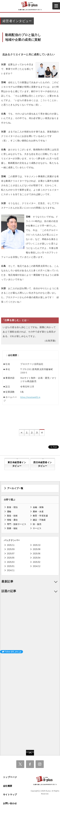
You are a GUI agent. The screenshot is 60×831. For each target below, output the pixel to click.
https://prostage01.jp (30, 397)
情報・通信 (12, 519)
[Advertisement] (24, 676)
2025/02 (36, 562)
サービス (37, 528)
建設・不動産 (39, 519)
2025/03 (11, 562)
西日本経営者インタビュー (42, 464)
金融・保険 (38, 507)
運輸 (9, 511)
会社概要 (7, 785)
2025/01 (11, 566)
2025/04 (36, 557)
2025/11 (11, 545)
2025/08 (36, 549)
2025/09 (11, 549)
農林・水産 (38, 511)
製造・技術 (12, 515)
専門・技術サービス (16, 524)
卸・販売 (37, 524)
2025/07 (11, 553)
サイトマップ (10, 794)
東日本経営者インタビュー (17, 464)
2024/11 (11, 570)
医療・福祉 (12, 528)
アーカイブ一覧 (15, 488)
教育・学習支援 (40, 515)
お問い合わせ (10, 803)
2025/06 (36, 553)
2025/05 (11, 557)
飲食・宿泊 (12, 507)
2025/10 (36, 545)
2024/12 (36, 566)
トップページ (10, 777)
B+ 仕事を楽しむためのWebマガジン (30, 6)
